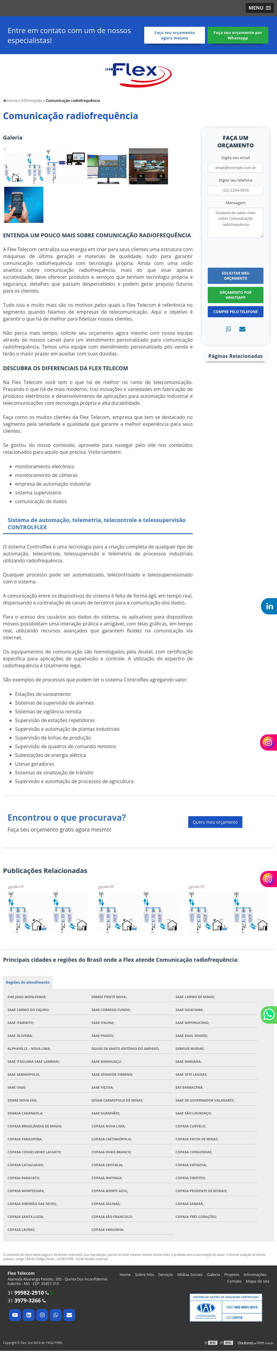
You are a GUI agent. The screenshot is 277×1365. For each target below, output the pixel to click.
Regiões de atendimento (28, 982)
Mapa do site (257, 1281)
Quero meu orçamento (215, 822)
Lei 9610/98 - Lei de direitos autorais (82, 1259)
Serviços (165, 1274)
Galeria (213, 1274)
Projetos (231, 1274)
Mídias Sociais (190, 1274)
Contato (234, 1281)
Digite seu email (235, 157)
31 (26, 1293)
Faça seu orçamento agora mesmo (174, 35)
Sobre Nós (144, 1274)
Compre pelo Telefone (235, 311)
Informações (255, 1274)
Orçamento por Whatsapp (236, 295)
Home (125, 1274)
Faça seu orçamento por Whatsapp (237, 35)
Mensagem (236, 202)
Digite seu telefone (235, 180)
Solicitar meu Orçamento (236, 276)
